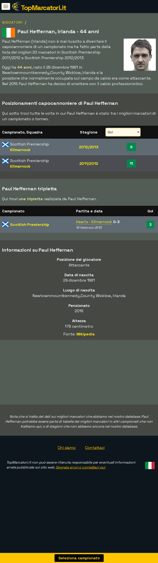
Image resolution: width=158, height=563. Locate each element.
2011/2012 (88, 163)
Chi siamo (67, 461)
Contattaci (95, 461)
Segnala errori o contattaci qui (80, 481)
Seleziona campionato (79, 557)
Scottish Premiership (29, 224)
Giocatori (12, 22)
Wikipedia (85, 334)
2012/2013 (88, 146)
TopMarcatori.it (43, 7)
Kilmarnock (20, 149)
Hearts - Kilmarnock (94, 221)
